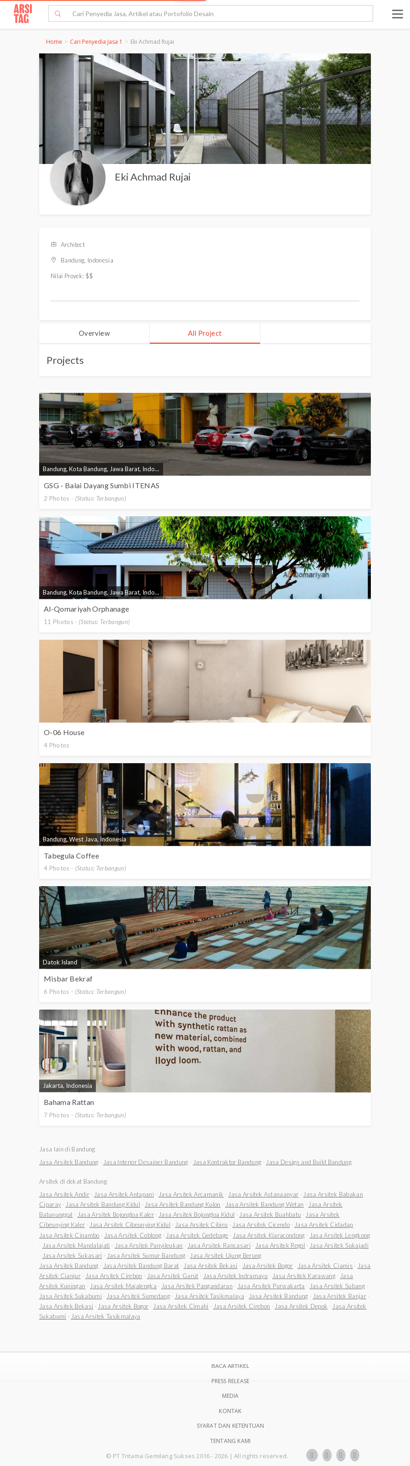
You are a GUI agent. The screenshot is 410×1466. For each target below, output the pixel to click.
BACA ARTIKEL (230, 1365)
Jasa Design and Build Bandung (308, 1162)
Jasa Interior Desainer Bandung (145, 1162)
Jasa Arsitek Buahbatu (270, 1214)
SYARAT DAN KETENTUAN (230, 1426)
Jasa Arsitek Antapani (124, 1194)
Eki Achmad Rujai (153, 176)
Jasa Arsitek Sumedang (138, 1296)
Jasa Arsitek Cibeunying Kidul (129, 1224)
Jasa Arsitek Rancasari (219, 1245)
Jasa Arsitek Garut (173, 1275)
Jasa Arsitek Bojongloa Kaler (115, 1214)
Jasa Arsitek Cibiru (201, 1224)
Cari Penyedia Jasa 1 (96, 42)
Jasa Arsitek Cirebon (113, 1275)
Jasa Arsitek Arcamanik (190, 1194)
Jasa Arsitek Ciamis (325, 1265)
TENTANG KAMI (230, 1441)
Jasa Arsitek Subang (337, 1286)
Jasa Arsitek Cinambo (69, 1235)
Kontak (230, 1411)
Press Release (230, 1381)
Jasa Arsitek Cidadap (323, 1224)
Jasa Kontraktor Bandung (227, 1162)
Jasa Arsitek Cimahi (180, 1306)
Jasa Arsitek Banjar (339, 1296)
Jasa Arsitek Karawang (303, 1275)
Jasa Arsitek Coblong (133, 1235)
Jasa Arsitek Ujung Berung (225, 1255)
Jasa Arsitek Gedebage (197, 1235)
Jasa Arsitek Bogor (267, 1265)
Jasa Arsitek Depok (301, 1306)
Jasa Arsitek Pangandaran (197, 1286)
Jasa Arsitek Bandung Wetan (264, 1204)
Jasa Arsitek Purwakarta (271, 1286)
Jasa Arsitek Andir (64, 1194)
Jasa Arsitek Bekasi (210, 1265)
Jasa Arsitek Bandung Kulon (183, 1204)
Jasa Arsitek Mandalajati (76, 1245)
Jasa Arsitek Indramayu (235, 1275)
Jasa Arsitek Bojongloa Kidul (196, 1214)
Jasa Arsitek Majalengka (123, 1286)
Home (54, 42)
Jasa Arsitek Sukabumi (70, 1296)
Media (230, 1396)
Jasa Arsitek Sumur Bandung (146, 1255)
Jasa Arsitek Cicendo (261, 1224)
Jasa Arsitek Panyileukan (149, 1245)
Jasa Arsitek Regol (280, 1245)
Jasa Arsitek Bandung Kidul (102, 1204)
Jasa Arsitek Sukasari (72, 1255)
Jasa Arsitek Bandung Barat (141, 1265)
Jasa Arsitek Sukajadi (339, 1245)
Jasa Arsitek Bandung (69, 1162)
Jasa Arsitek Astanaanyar (263, 1194)
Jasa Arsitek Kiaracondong (269, 1235)
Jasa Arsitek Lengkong (340, 1235)
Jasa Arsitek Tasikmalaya (209, 1296)
